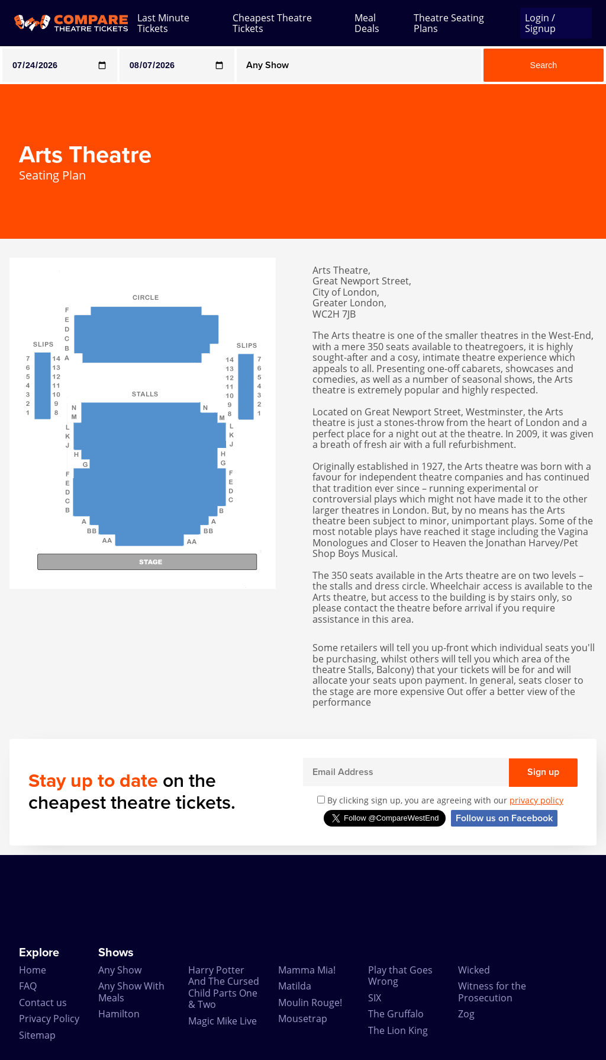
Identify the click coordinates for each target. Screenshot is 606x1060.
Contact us (43, 1002)
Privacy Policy (49, 1018)
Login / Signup (540, 23)
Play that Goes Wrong (400, 975)
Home (32, 969)
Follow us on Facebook (504, 818)
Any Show (119, 969)
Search (543, 65)
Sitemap (37, 1035)
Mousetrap (302, 1018)
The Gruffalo (396, 1013)
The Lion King (398, 1030)
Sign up (543, 772)
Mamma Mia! (307, 969)
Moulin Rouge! (310, 1002)
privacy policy (536, 800)
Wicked (474, 969)
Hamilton (119, 1013)
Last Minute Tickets (163, 23)
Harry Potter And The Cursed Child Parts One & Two (223, 987)
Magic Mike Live (222, 1020)
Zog (466, 1013)
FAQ (28, 985)
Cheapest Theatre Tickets (272, 23)
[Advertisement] (303, 900)
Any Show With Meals (131, 991)
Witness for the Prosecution (492, 991)
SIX (374, 997)
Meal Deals (366, 23)
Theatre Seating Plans (449, 23)
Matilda (294, 985)
